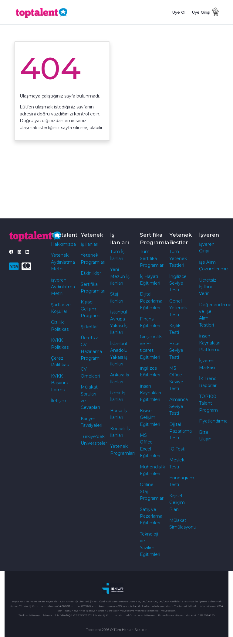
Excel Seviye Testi (176, 350)
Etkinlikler (91, 273)
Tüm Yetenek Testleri (178, 258)
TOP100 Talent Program (208, 403)
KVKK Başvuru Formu (59, 382)
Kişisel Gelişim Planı (177, 502)
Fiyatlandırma (213, 421)
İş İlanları (89, 244)
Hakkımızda (63, 244)
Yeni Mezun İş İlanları (120, 276)
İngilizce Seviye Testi (178, 283)
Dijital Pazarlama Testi (180, 431)
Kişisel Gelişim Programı (90, 308)
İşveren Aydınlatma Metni (63, 286)
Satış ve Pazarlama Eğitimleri (151, 516)
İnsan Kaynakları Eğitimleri (150, 392)
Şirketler (89, 326)
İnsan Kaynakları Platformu (210, 342)
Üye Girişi (201, 12)
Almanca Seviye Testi (178, 406)
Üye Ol (178, 12)
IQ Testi (177, 449)
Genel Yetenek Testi (178, 307)
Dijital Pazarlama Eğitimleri (151, 300)
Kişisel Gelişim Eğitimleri (150, 417)
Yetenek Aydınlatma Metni (63, 262)
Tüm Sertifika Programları (152, 258)
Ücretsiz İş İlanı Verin (207, 286)
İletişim (58, 400)
